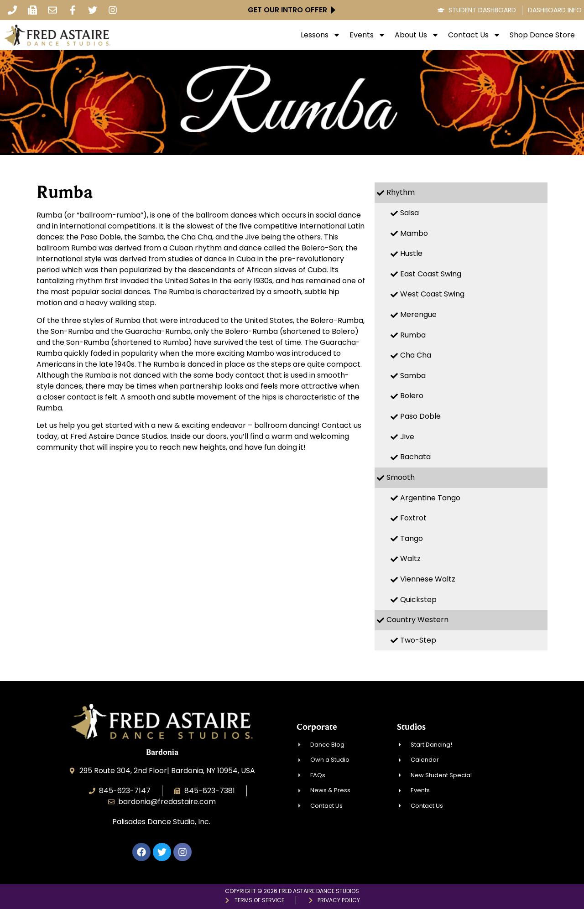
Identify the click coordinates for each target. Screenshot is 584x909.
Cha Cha (415, 355)
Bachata (415, 457)
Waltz (410, 558)
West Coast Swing (432, 294)
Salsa (409, 213)
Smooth (400, 477)
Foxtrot (413, 518)
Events (367, 35)
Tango (411, 538)
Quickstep (418, 599)
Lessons (320, 35)
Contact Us (474, 35)
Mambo (414, 233)
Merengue (418, 314)
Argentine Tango (430, 498)
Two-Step (418, 640)
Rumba (413, 335)
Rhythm (400, 192)
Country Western (417, 619)
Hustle (411, 253)
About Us (417, 35)
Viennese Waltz (427, 579)
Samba (413, 375)
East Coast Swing (430, 274)
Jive (407, 436)
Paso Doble (420, 416)
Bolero (411, 395)
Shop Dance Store (542, 35)
